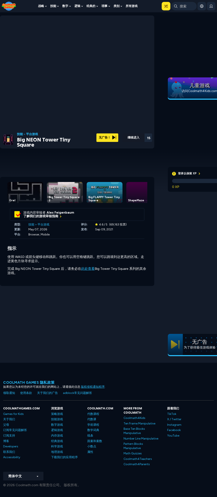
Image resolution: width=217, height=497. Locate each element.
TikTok (171, 414)
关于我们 (9, 419)
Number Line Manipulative (141, 438)
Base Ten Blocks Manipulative (134, 431)
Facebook (174, 430)
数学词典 (93, 430)
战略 (41, 6)
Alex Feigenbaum (60, 212)
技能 (53, 6)
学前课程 (93, 425)
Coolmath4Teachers (138, 459)
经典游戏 (57, 441)
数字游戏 (57, 425)
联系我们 (9, 452)
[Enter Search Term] (184, 6)
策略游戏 (57, 414)
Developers (10, 446)
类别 (117, 6)
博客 (6, 441)
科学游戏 (57, 446)
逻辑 (77, 6)
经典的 (90, 6)
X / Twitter (174, 419)
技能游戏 (57, 419)
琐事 (104, 6)
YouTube (173, 435)
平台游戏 (32, 134)
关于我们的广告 (47, 393)
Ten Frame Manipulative (139, 423)
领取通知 (9, 393)
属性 (90, 452)
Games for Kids (13, 414)
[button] (166, 6)
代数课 (91, 419)
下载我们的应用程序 (64, 457)
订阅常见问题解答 (15, 430)
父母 (6, 425)
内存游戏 (57, 435)
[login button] (211, 6)
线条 (90, 435)
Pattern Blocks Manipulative (133, 446)
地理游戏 (57, 452)
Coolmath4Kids (134, 418)
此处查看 (88, 269)
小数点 (91, 446)
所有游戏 (132, 6)
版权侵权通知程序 (93, 387)
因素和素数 (94, 441)
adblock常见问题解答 (77, 393)
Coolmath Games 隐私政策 (29, 382)
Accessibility (11, 457)
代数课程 (93, 414)
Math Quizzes (133, 453)
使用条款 (26, 393)
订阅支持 (9, 435)
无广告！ (107, 138)
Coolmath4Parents (137, 464)
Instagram (174, 425)
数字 (65, 6)
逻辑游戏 (57, 430)
